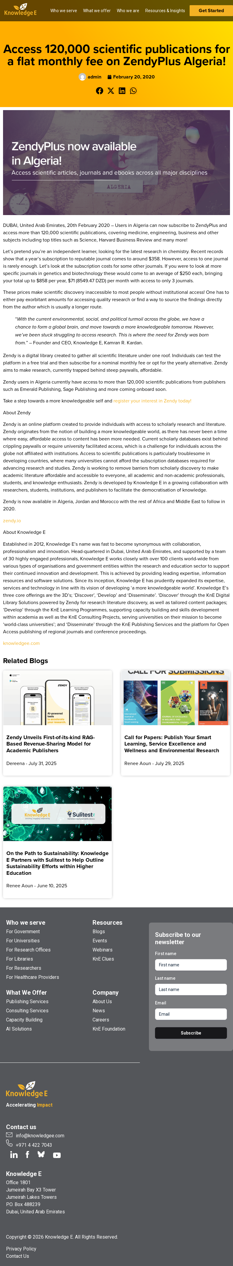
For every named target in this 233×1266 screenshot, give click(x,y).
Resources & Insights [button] (165, 10)
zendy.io (12, 520)
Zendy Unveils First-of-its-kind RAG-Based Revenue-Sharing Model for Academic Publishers (50, 743)
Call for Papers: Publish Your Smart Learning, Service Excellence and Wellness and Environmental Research (171, 743)
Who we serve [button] (63, 10)
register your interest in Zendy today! (152, 400)
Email (160, 1002)
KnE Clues (103, 959)
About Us (102, 1001)
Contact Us (17, 1256)
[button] (100, 91)
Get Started (211, 10)
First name (165, 953)
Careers (101, 1020)
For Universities (23, 941)
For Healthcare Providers (32, 977)
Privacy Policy (21, 1249)
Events (100, 941)
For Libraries (19, 959)
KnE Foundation (109, 1029)
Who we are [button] (128, 10)
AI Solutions (19, 1029)
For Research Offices (28, 950)
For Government (23, 931)
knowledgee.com (21, 643)
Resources (108, 922)
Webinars (103, 950)
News (99, 1011)
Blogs (99, 931)
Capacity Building (24, 1020)
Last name (165, 978)
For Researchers (23, 968)
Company (106, 992)
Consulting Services (27, 1011)
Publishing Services (27, 1001)
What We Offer (26, 992)
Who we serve (25, 922)
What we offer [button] (97, 10)
